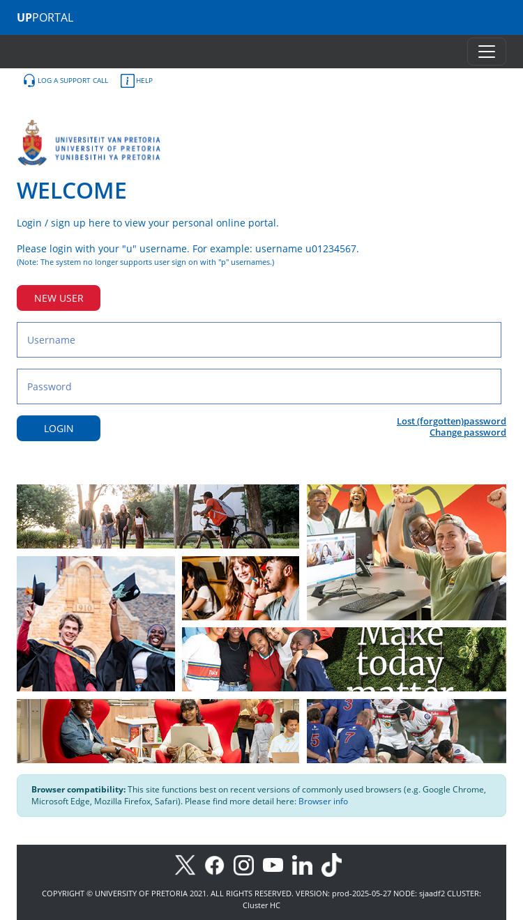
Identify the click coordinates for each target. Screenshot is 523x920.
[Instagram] (248, 864)
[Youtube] (277, 864)
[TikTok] (335, 864)
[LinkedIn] (305, 864)
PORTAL (45, 17)
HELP (137, 81)
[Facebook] (219, 864)
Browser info (323, 801)
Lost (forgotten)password (451, 421)
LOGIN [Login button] (59, 428)
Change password (468, 432)
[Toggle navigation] (486, 52)
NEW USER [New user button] (59, 298)
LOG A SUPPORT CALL (65, 81)
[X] (188, 864)
